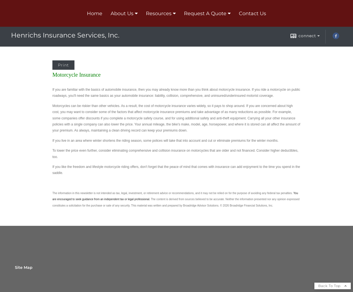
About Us (122, 13)
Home (94, 13)
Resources (159, 13)
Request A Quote (205, 13)
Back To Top (332, 286)
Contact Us (252, 13)
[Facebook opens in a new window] (336, 37)
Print (63, 65)
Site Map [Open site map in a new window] (24, 267)
